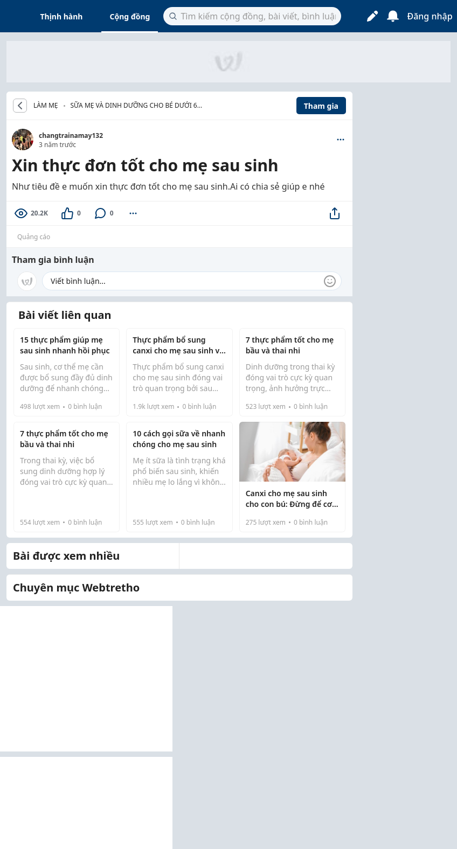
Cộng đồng (129, 16)
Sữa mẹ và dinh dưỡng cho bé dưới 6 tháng (134, 106)
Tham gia (321, 106)
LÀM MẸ (45, 105)
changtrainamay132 (71, 135)
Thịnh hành (61, 16)
